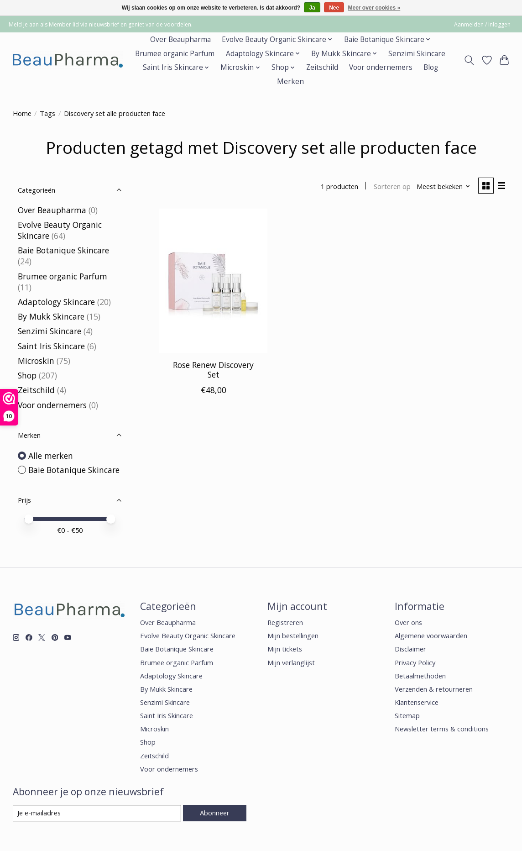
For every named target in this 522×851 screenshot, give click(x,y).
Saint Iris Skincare (51, 346)
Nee (334, 8)
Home (22, 113)
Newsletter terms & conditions (442, 728)
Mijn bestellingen (292, 635)
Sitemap (407, 715)
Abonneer (215, 812)
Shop (27, 375)
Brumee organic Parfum (174, 53)
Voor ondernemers (380, 67)
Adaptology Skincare (56, 301)
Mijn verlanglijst (291, 662)
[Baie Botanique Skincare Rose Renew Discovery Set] (213, 281)
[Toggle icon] (468, 60)
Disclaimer (410, 648)
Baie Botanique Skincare (63, 250)
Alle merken (50, 455)
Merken (290, 81)
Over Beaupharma (180, 39)
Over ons (408, 622)
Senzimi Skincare (416, 53)
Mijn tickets (284, 648)
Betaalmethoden (420, 675)
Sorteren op (392, 186)
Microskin (36, 360)
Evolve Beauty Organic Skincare (187, 635)
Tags (47, 113)
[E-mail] (97, 813)
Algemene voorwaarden (431, 635)
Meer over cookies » (374, 8)
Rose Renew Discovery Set (213, 369)
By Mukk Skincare (51, 316)
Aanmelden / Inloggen (482, 24)
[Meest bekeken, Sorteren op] (443, 186)
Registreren (285, 622)
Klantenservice (416, 702)
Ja (312, 8)
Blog (430, 67)
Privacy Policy (415, 662)
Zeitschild (322, 67)
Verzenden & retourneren (434, 688)
